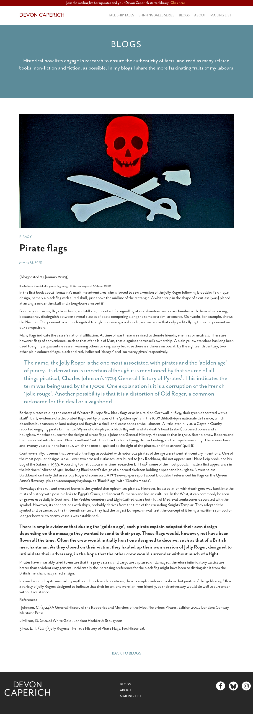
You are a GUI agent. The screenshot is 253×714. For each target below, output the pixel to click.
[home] (42, 15)
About (200, 15)
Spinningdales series (156, 15)
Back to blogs (126, 653)
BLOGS (184, 15)
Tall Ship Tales (121, 15)
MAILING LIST (220, 15)
